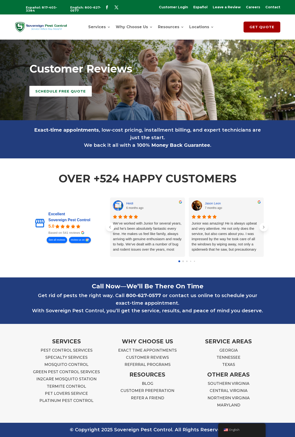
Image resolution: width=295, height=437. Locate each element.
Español (200, 7)
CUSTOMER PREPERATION (147, 390)
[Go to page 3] (190, 261)
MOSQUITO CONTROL (66, 364)
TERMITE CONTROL (66, 386)
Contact (272, 7)
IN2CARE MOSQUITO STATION (66, 379)
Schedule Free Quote (60, 91)
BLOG (147, 383)
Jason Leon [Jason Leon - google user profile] (213, 203)
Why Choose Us (132, 27)
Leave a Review (227, 7)
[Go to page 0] (179, 261)
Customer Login (173, 7)
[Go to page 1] (183, 261)
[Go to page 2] (187, 261)
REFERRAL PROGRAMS (147, 364)
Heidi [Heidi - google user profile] (129, 203)
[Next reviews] (263, 227)
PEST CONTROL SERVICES (66, 350)
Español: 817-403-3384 (41, 8)
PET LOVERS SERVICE (66, 393)
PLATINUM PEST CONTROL (66, 400)
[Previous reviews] (110, 227)
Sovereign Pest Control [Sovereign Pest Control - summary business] (69, 220)
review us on (78, 240)
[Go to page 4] (194, 261)
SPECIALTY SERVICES (66, 357)
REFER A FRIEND (147, 398)
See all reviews (57, 240)
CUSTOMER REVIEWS (147, 357)
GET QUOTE (261, 27)
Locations (199, 27)
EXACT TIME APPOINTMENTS (147, 350)
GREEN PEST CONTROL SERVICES (66, 372)
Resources (168, 27)
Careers (253, 7)
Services (97, 27)
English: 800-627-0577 (85, 8)
